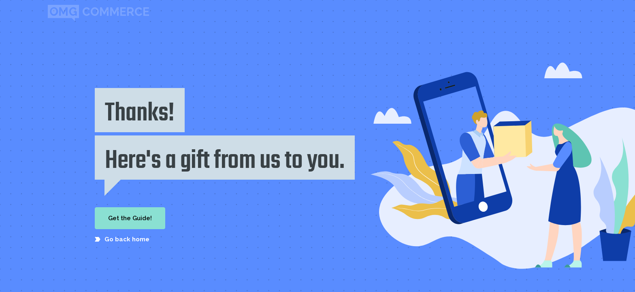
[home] (98, 13)
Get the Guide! (130, 218)
